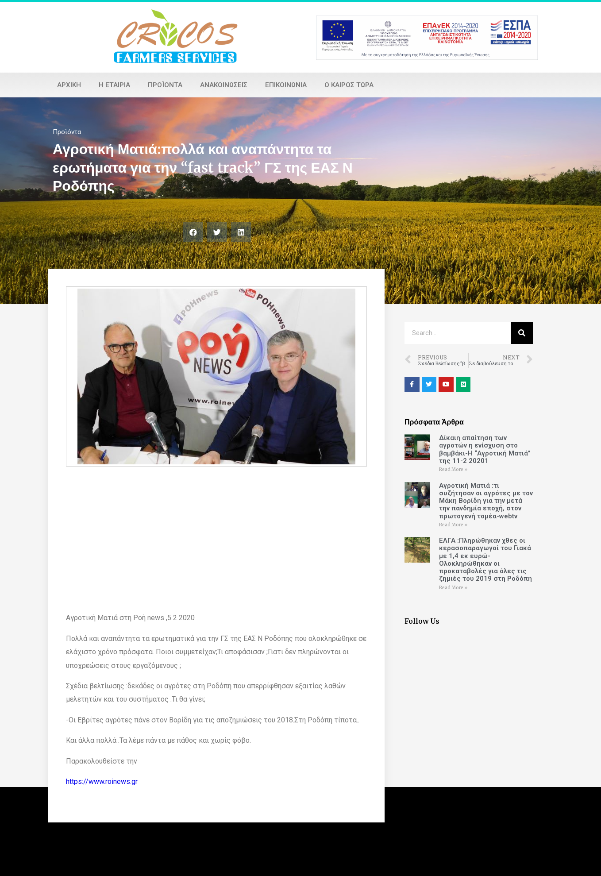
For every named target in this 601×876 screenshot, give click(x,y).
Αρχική (69, 85)
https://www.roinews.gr (102, 781)
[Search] (522, 333)
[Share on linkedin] (241, 232)
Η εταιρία (114, 85)
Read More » (453, 469)
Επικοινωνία (286, 85)
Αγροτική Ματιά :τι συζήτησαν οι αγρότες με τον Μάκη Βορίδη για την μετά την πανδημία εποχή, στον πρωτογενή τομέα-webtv (486, 501)
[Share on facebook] (193, 232)
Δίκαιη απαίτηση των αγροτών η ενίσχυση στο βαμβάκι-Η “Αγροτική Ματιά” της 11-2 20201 (485, 449)
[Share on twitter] (217, 232)
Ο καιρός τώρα (349, 85)
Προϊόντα (165, 85)
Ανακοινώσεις (223, 85)
